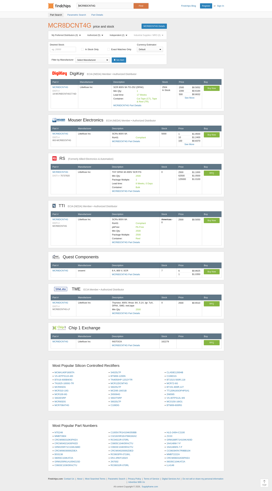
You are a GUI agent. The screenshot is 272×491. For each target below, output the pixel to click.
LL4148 (170, 465)
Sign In (220, 6)
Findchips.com (59, 6)
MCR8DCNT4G (60, 87)
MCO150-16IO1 (174, 401)
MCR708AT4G (61, 405)
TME (88, 289)
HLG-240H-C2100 (176, 432)
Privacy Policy (134, 479)
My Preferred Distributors (67, 35)
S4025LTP (115, 372)
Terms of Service (151, 479)
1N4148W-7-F (174, 443)
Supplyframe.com (150, 486)
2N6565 (171, 394)
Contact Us (69, 479)
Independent (119, 35)
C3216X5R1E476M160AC (123, 436)
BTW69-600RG (174, 405)
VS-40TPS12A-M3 (63, 376)
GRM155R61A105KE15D (67, 461)
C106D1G (172, 376)
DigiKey (94, 73)
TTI (84, 205)
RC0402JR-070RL (119, 439)
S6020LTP (115, 401)
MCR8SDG (60, 387)
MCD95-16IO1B (118, 390)
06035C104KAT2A (176, 461)
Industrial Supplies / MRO (149, 35)
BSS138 (58, 454)
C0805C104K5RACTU (121, 443)
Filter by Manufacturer (63, 59)
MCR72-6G (172, 383)
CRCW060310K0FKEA (66, 439)
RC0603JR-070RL (119, 465)
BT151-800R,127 (175, 387)
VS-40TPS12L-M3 (176, 398)
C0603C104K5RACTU (121, 447)
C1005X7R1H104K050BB (123, 432)
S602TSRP (116, 398)
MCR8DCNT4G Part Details (127, 105)
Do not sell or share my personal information (202, 479)
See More (189, 97)
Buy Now (211, 88)
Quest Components (77, 257)
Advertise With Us (136, 482)
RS (82, 158)
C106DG (114, 405)
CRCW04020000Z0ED (121, 450)
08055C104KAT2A (63, 458)
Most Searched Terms (95, 479)
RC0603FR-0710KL (120, 454)
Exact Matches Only (119, 49)
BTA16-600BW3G (63, 379)
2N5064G (115, 394)
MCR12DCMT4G (119, 383)
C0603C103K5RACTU (65, 465)
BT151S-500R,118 (176, 379)
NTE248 (58, 432)
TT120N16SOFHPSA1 (178, 390)
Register (206, 6)
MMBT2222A (173, 454)
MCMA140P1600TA (64, 372)
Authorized (96, 35)
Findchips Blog (188, 6)
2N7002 (114, 461)
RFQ (212, 173)
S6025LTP (115, 387)
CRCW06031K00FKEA (178, 458)
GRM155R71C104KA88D (67, 447)
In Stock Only (90, 49)
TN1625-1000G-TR (64, 383)
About (79, 479)
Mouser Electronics (104, 120)
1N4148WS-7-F (174, 447)
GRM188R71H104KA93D (179, 439)
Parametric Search (116, 479)
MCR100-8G (60, 394)
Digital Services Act (171, 479)
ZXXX (169, 436)
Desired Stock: (63, 47)
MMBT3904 (60, 436)
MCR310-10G (61, 390)
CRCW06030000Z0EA (65, 450)
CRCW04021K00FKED (66, 443)
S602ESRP (60, 398)
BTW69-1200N (117, 376)
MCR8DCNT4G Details (154, 26)
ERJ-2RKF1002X (119, 458)
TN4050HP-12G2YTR (121, 379)
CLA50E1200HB (175, 372)
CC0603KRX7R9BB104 (178, 450)
